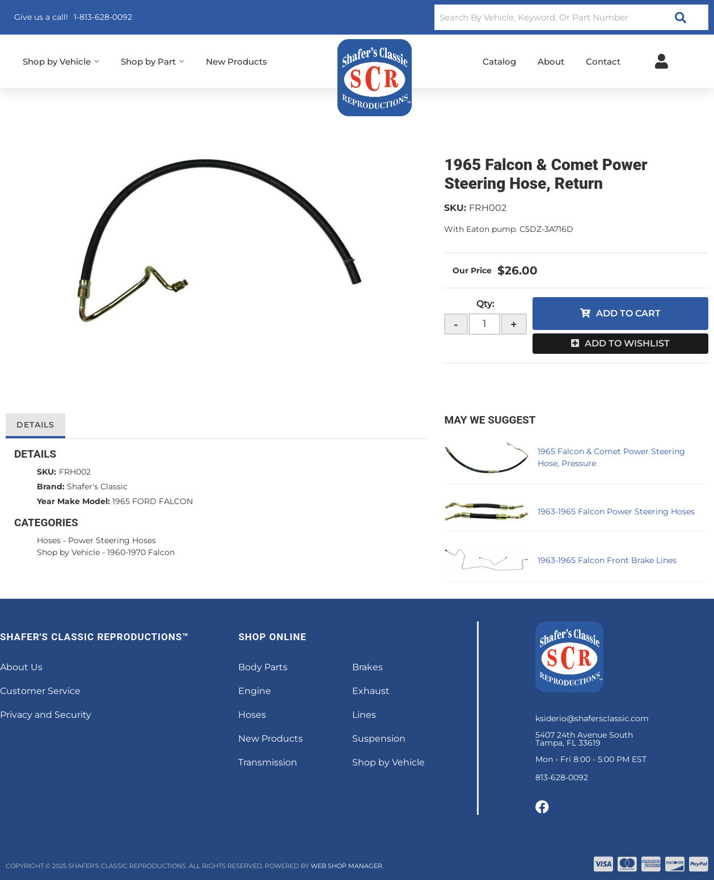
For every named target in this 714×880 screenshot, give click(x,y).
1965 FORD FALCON (152, 501)
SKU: (455, 207)
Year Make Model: (73, 501)
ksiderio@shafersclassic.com (592, 718)
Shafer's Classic (97, 486)
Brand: (51, 486)
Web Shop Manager (346, 866)
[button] (571, 17)
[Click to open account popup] (661, 61)
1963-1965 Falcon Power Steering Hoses (616, 511)
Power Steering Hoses (112, 540)
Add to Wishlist (627, 343)
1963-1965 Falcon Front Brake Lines (607, 560)
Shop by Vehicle (68, 552)
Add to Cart (628, 313)
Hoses (49, 540)
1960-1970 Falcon (141, 552)
